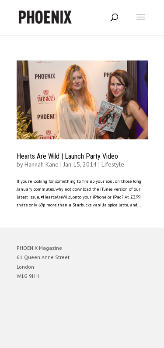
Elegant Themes (70, 337)
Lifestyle (112, 164)
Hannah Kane (41, 164)
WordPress (124, 337)
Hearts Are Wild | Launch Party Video (67, 156)
